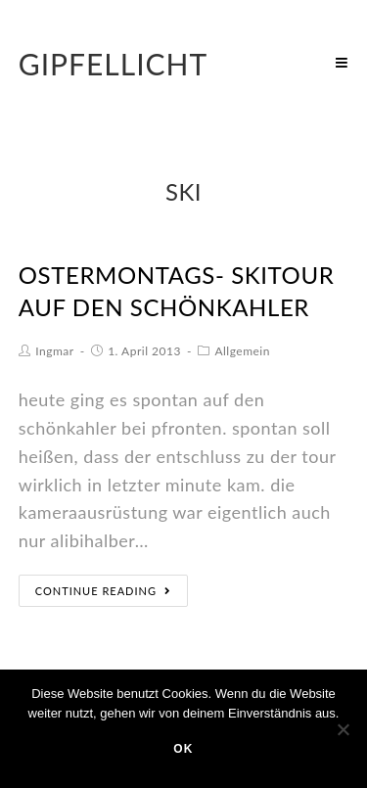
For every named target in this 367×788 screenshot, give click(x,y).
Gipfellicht (113, 63)
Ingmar (54, 351)
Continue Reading (103, 590)
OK (183, 749)
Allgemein (242, 351)
